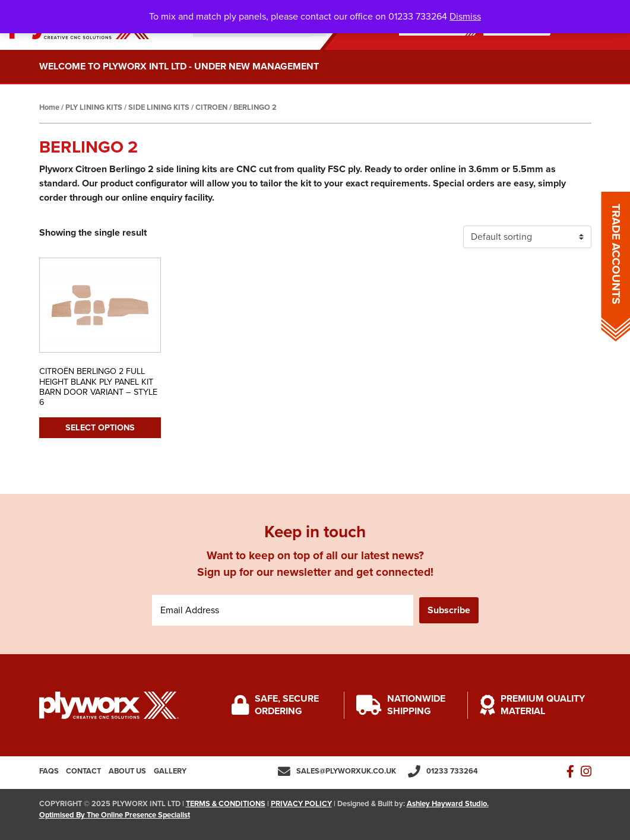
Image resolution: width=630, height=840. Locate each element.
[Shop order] (527, 237)
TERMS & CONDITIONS (225, 804)
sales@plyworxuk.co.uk (346, 771)
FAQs (49, 771)
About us (127, 771)
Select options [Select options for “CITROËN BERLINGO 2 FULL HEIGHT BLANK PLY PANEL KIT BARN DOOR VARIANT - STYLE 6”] (100, 428)
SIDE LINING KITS (158, 107)
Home (49, 107)
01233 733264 (452, 771)
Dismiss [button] (465, 17)
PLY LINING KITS (93, 107)
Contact (83, 771)
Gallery (170, 771)
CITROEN (211, 107)
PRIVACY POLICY (301, 804)
